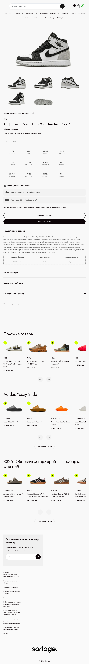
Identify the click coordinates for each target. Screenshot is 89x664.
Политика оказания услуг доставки (11, 593)
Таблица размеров (10, 143)
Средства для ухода (78, 13)
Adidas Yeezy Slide (20, 394)
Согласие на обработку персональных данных (11, 628)
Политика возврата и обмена (10, 582)
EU (14, 155)
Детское (65, 13)
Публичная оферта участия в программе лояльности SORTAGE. (12, 604)
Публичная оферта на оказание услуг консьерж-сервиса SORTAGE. (11, 612)
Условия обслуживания (11, 587)
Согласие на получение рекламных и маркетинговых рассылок (11, 621)
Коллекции (7, 127)
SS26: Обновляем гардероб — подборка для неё (41, 464)
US (6, 155)
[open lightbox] (44, 91)
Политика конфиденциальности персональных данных (11, 575)
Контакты (6, 598)
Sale (45, 18)
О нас (5, 634)
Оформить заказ (44, 236)
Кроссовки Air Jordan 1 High (23, 127)
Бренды (60, 18)
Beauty (52, 18)
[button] (7, 13)
